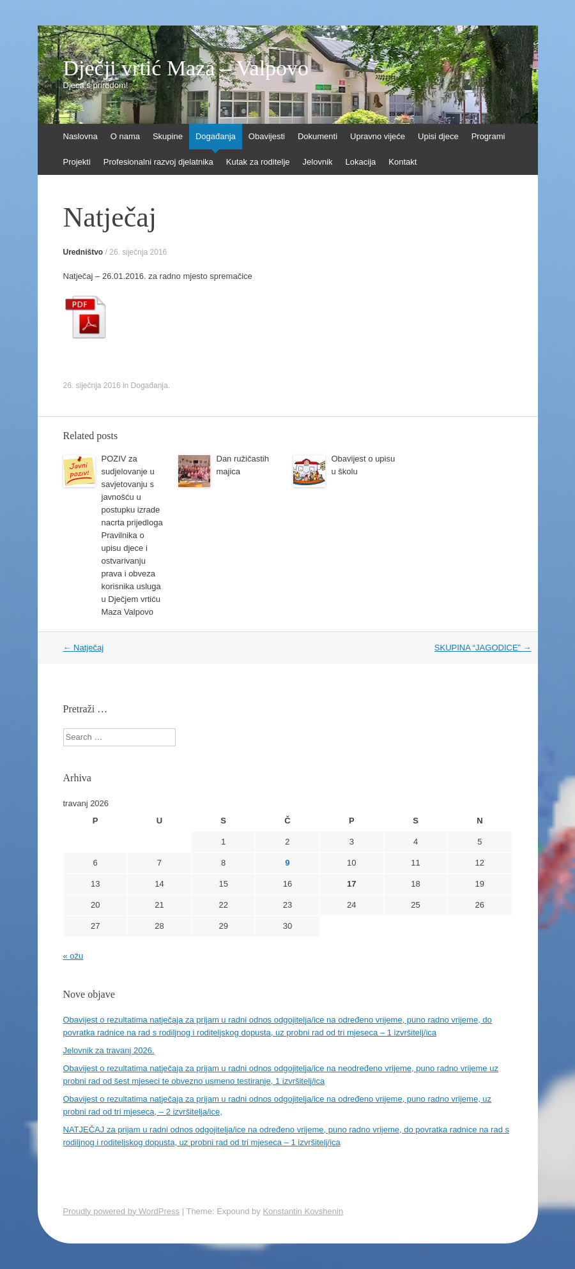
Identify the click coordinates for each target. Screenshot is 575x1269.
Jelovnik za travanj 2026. (109, 1050)
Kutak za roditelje (258, 162)
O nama (125, 136)
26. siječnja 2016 (138, 252)
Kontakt (402, 162)
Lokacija (361, 162)
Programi (488, 136)
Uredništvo (83, 252)
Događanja (215, 136)
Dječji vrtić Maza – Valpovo (186, 68)
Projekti (77, 162)
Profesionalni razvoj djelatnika (158, 162)
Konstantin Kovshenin (303, 1211)
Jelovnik (318, 162)
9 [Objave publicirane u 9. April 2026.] (287, 862)
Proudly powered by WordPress (121, 1211)
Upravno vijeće (377, 136)
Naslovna (80, 136)
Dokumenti (317, 136)
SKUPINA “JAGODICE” (483, 647)
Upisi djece (438, 136)
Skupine (168, 136)
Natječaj (83, 647)
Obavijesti (267, 136)
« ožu (73, 956)
